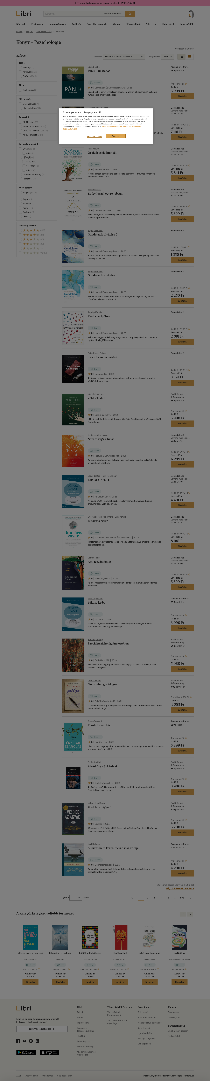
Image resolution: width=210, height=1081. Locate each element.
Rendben (116, 136)
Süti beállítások (94, 137)
